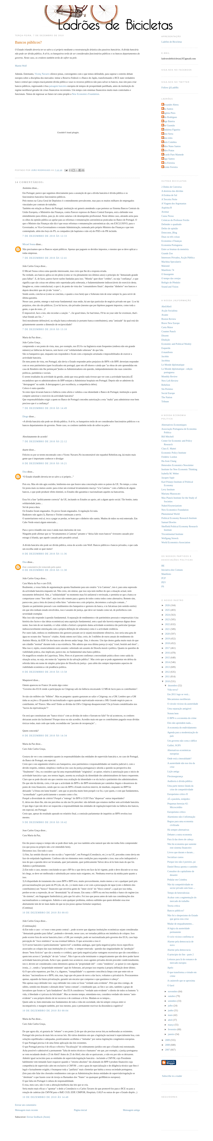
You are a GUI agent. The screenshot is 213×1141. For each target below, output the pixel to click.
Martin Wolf (21, 65)
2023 (167, 619)
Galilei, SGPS (174, 745)
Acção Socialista (169, 310)
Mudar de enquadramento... (180, 923)
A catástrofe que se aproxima (181, 980)
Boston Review (168, 319)
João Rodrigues (169, 117)
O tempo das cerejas (171, 278)
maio (170, 1015)
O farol (170, 985)
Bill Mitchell (167, 436)
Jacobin (165, 356)
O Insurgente (167, 274)
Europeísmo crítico (176, 812)
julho (170, 1005)
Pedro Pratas (168, 150)
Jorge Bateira (168, 121)
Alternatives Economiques (174, 424)
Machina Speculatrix (171, 261)
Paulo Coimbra (169, 142)
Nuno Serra (167, 133)
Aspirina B (166, 207)
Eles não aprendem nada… (180, 723)
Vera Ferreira (168, 163)
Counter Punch (168, 331)
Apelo (170, 967)
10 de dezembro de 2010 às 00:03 (45, 912)
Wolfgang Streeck (169, 538)
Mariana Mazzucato (170, 493)
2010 (167, 681)
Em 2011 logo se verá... (178, 694)
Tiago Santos (168, 158)
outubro (172, 996)
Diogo (25, 416)
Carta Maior (167, 327)
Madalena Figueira (171, 129)
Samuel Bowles (168, 522)
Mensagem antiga (131, 1110)
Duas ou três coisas (170, 236)
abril (170, 1020)
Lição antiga (173, 771)
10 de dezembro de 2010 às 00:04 (45, 1010)
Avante (164, 314)
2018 (167, 643)
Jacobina (165, 360)
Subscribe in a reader (172, 1076)
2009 (167, 1040)
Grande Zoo (167, 253)
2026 (167, 605)
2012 (167, 671)
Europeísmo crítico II (177, 794)
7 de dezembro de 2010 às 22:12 (44, 441)
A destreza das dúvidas (172, 191)
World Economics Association (175, 542)
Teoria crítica (173, 905)
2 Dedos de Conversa (171, 187)
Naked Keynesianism (171, 505)
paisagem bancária (58, 86)
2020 (167, 633)
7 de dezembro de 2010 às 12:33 (44, 236)
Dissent (165, 335)
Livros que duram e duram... (180, 852)
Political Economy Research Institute (179, 518)
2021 (167, 629)
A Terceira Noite (169, 199)
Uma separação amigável (179, 708)
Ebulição (165, 339)
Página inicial (80, 1110)
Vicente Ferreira (170, 167)
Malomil (165, 266)
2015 (167, 657)
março (171, 1024)
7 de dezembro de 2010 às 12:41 (44, 258)
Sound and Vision (169, 286)
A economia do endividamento (182, 727)
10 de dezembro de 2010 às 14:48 (45, 1097)
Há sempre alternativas (178, 829)
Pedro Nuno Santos (171, 146)
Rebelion (165, 384)
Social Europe (168, 393)
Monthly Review (169, 376)
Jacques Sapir (167, 477)
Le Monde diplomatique (172, 364)
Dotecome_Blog (169, 232)
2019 (167, 638)
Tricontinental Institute (172, 534)
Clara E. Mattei (168, 448)
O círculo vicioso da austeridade (182, 703)
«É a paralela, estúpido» (178, 799)
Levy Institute (168, 489)
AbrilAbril (166, 306)
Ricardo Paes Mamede (173, 154)
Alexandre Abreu (170, 104)
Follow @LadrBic (170, 87)
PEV (163, 582)
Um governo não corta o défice (182, 740)
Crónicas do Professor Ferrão (175, 220)
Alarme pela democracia (179, 950)
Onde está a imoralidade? (179, 758)
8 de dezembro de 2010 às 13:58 (44, 671)
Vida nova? (172, 689)
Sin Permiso (167, 389)
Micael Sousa (28, 244)
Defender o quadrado (171, 224)
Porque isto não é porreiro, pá (181, 861)
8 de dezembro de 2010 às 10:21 (44, 463)
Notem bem (173, 713)
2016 (167, 652)
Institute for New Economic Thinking (179, 469)
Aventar (165, 211)
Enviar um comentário (25, 1105)
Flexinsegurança (175, 776)
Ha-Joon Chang (168, 461)
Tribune (165, 401)
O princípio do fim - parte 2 (180, 954)
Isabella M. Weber (170, 473)
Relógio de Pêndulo (170, 282)
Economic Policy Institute (173, 452)
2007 (167, 1049)
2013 (167, 667)
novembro (173, 991)
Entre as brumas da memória (175, 249)
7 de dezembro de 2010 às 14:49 (44, 408)
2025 (167, 610)
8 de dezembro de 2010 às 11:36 (44, 553)
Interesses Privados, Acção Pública (178, 257)
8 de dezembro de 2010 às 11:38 (44, 570)
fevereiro (172, 1029)
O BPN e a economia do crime (182, 718)
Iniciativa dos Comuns (172, 570)
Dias (24, 471)
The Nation (166, 397)
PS (162, 586)
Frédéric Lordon (169, 457)
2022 (167, 624)
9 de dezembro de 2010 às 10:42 (44, 822)
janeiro (171, 1034)
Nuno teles (167, 138)
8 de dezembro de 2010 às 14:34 (44, 735)
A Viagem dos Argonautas (173, 203)
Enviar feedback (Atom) (38, 1117)
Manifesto (166, 574)
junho (171, 1010)
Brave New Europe (170, 323)
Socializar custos (175, 857)
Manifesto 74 (167, 270)
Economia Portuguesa (171, 245)
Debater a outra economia (179, 834)
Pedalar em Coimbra (177, 879)
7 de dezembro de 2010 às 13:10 (44, 329)
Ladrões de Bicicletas (171, 41)
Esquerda (165, 348)
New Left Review (169, 380)
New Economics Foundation (85, 94)
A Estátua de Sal (169, 195)
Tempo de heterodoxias (178, 892)
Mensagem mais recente (26, 1110)
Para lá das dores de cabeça (180, 839)
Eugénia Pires (168, 113)
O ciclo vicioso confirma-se (180, 936)
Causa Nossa (167, 216)
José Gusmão (168, 125)
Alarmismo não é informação (181, 816)
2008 (167, 1045)
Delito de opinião (169, 228)
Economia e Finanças (171, 241)
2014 (167, 662)
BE (162, 565)
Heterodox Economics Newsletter (177, 465)
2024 (167, 614)
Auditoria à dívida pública (179, 781)
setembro (172, 1001)
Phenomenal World (170, 514)
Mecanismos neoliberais (179, 699)
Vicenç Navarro (42, 74)
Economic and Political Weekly (176, 344)
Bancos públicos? (175, 910)
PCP (163, 578)
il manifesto (167, 352)
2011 (167, 676)
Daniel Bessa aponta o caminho (182, 866)
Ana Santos (167, 108)
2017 (167, 648)
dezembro (173, 685)
